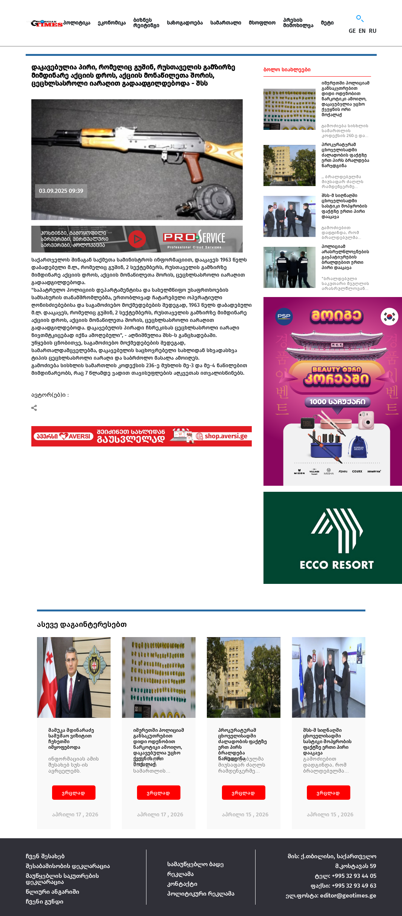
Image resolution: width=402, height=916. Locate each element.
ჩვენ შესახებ (45, 856)
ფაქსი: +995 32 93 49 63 (343, 885)
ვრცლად (73, 793)
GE (352, 31)
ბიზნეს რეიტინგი (146, 23)
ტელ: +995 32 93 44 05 (345, 875)
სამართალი (225, 23)
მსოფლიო (262, 23)
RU (373, 31)
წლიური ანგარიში (52, 891)
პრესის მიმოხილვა (298, 23)
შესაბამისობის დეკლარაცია (68, 866)
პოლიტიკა (76, 23)
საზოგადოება (185, 23)
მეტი (327, 23)
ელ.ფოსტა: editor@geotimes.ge (331, 895)
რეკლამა (180, 874)
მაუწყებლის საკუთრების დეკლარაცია (62, 878)
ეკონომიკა (112, 23)
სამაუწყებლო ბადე (195, 864)
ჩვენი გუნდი (44, 901)
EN (362, 31)
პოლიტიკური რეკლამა (200, 893)
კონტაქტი (182, 883)
